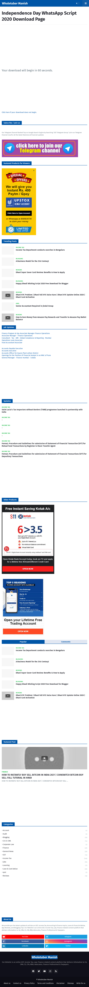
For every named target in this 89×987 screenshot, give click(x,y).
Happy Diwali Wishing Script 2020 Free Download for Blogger (42, 283)
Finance (45, 848)
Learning (45, 865)
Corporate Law (45, 844)
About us (7, 983)
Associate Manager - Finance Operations (17, 336)
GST (45, 855)
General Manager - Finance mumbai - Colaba (19, 358)
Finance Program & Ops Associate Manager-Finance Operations (26, 333)
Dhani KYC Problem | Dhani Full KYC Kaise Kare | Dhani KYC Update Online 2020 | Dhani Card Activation (50, 296)
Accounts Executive (9, 351)
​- (2, 420)
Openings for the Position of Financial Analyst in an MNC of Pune (26, 355)
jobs (45, 862)
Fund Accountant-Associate (12, 343)
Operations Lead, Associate (12, 340)
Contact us (17, 983)
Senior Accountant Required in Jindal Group (34, 306)
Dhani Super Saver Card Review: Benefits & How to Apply (40, 272)
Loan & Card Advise (45, 869)
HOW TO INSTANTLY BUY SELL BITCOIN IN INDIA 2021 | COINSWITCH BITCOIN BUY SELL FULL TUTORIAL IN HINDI (42, 776)
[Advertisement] (44, 46)
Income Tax (45, 858)
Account (45, 830)
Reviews (45, 876)
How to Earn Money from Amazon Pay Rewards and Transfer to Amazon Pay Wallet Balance (51, 318)
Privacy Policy (29, 983)
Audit (45, 834)
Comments (65, 642)
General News (45, 851)
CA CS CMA (45, 841)
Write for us (80, 983)
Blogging (45, 837)
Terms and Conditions (45, 983)
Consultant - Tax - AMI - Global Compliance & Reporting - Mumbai (26, 338)
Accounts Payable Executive (12, 349)
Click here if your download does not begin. (19, 112)
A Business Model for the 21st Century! (32, 261)
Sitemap (70, 983)
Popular (23, 642)
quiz (45, 872)
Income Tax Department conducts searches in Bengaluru (40, 250)
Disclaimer (60, 983)
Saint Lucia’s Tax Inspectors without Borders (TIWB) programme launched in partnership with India (42, 411)
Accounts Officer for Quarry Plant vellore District (20, 353)
